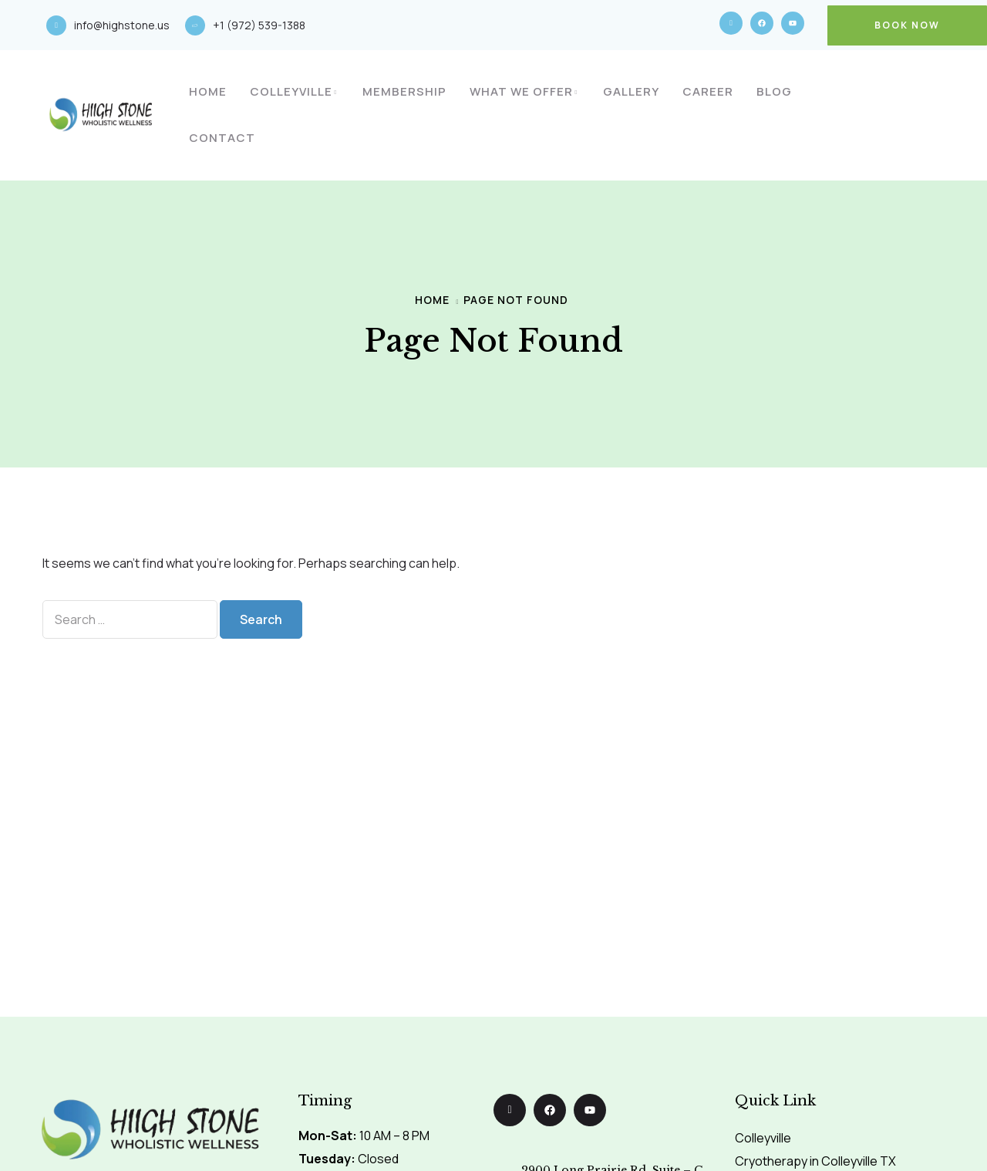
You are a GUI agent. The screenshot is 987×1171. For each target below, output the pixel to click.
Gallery (631, 91)
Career (707, 91)
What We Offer (521, 91)
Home (208, 91)
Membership (404, 91)
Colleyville (291, 91)
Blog (774, 91)
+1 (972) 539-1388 (259, 25)
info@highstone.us (122, 25)
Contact (222, 138)
